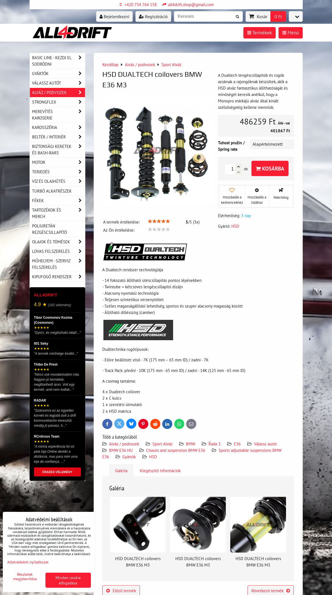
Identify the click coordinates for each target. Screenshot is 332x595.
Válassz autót (265, 444)
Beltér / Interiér (58, 136)
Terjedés (58, 171)
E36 (237, 444)
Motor (58, 162)
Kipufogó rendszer (58, 276)
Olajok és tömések (58, 241)
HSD (153, 456)
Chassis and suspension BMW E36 (175, 450)
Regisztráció (153, 16)
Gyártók (129, 456)
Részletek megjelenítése (25, 576)
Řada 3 (214, 444)
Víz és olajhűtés (58, 181)
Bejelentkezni (114, 16)
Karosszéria (58, 127)
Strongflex (58, 102)
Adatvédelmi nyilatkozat (28, 562)
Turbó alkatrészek (52, 191)
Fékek (58, 200)
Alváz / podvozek (124, 444)
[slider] (159, 221)
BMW (190, 444)
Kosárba (270, 168)
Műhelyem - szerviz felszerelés (58, 264)
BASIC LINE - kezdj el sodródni (58, 61)
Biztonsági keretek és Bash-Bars (58, 149)
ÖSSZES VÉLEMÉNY (57, 472)
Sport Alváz (162, 444)
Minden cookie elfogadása (68, 580)
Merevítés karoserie (58, 115)
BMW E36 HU (121, 450)
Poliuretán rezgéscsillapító (49, 229)
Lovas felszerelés (58, 251)
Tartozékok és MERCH (58, 213)
